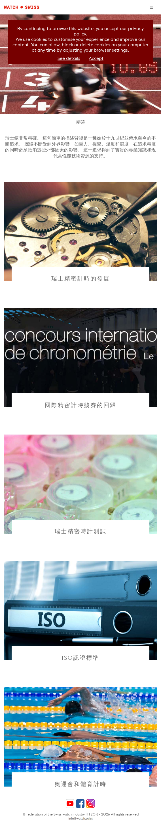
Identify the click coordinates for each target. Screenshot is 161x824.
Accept (96, 58)
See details (69, 58)
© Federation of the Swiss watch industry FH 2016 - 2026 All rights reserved (81, 814)
